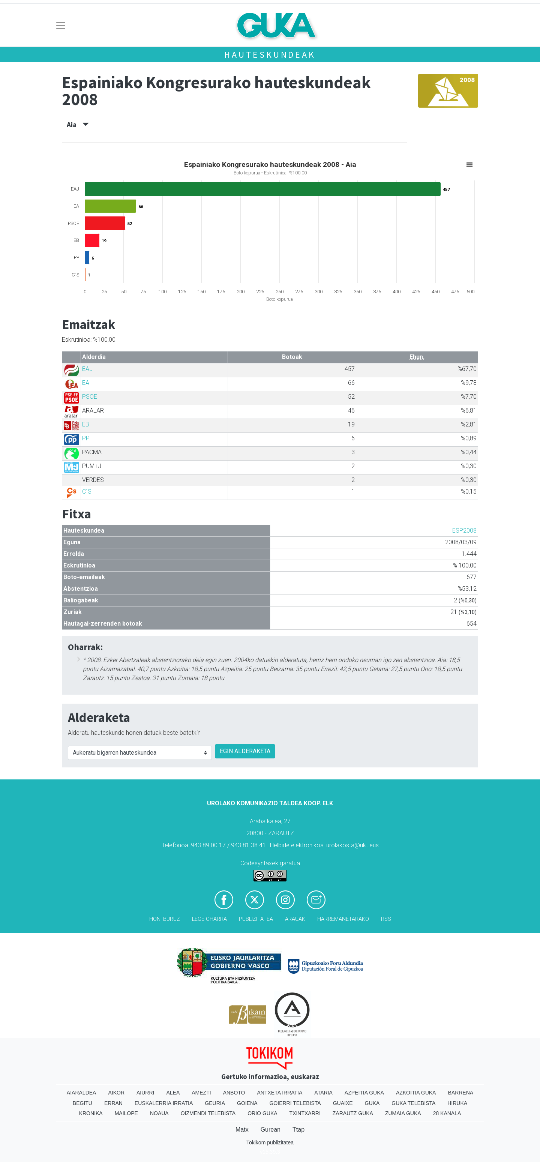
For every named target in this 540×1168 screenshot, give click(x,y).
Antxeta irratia (280, 1093)
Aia (78, 124)
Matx (242, 1129)
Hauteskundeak (269, 54)
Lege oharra (209, 919)
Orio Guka (262, 1113)
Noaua (159, 1113)
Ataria (323, 1093)
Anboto (234, 1093)
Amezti (201, 1093)
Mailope (126, 1113)
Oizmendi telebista (208, 1113)
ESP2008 (464, 530)
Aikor (116, 1093)
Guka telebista (413, 1103)
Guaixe (343, 1103)
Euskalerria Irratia (164, 1103)
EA (85, 382)
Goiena (247, 1103)
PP (86, 438)
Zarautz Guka (353, 1113)
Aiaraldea (81, 1093)
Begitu (82, 1103)
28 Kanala (447, 1113)
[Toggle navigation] (61, 25)
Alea (173, 1093)
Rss (386, 919)
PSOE (89, 396)
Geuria (215, 1103)
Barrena (460, 1093)
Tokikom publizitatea (270, 1142)
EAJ (87, 368)
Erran (113, 1103)
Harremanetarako (343, 919)
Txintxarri (305, 1113)
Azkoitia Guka (416, 1093)
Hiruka (457, 1103)
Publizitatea (256, 919)
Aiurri (145, 1093)
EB (85, 424)
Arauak (295, 919)
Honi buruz (164, 919)
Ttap (298, 1129)
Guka (372, 1103)
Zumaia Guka (403, 1113)
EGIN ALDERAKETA (245, 751)
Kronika (91, 1113)
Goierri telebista (295, 1103)
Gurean (270, 1129)
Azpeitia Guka (364, 1093)
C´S (87, 491)
